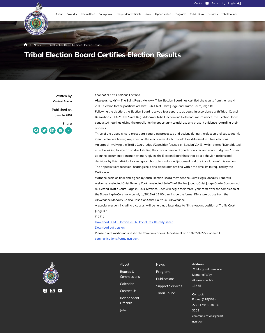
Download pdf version (110, 227)
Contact (201, 3)
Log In (234, 3)
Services (213, 14)
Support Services (169, 286)
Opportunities (163, 14)
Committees (88, 14)
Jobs (123, 310)
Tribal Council (229, 14)
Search (218, 3)
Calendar (71, 14)
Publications (197, 14)
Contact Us (128, 291)
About (59, 14)
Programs (180, 14)
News (148, 14)
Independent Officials (128, 14)
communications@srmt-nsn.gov (116, 238)
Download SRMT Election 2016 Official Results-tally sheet (134, 222)
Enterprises (105, 14)
